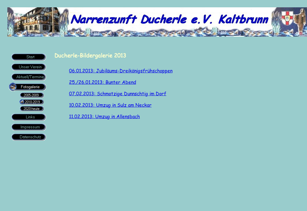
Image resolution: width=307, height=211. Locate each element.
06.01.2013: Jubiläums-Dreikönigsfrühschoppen (120, 70)
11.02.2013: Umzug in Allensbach (104, 116)
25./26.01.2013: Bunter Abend (102, 82)
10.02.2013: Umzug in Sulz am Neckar (110, 104)
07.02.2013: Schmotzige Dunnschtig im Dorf (117, 93)
